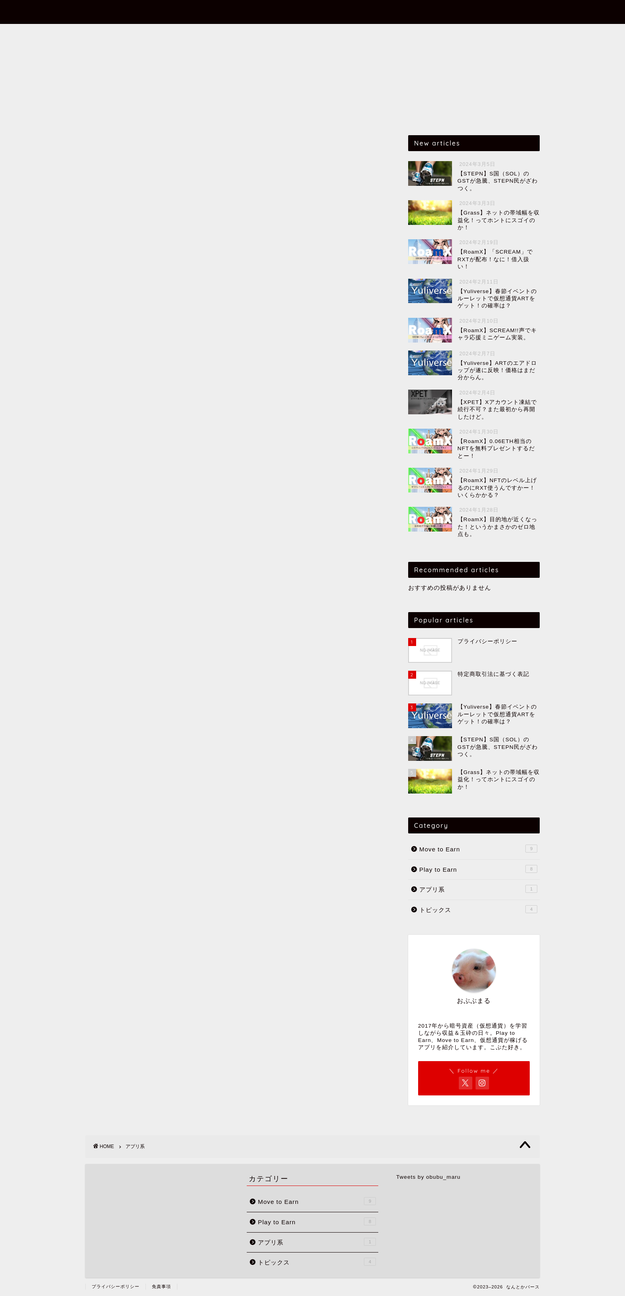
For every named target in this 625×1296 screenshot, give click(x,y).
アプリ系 (349, 33)
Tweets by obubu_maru (428, 1177)
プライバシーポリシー (116, 1286)
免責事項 (161, 1286)
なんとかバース (313, 11)
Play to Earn (295, 33)
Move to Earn (234, 33)
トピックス (397, 33)
